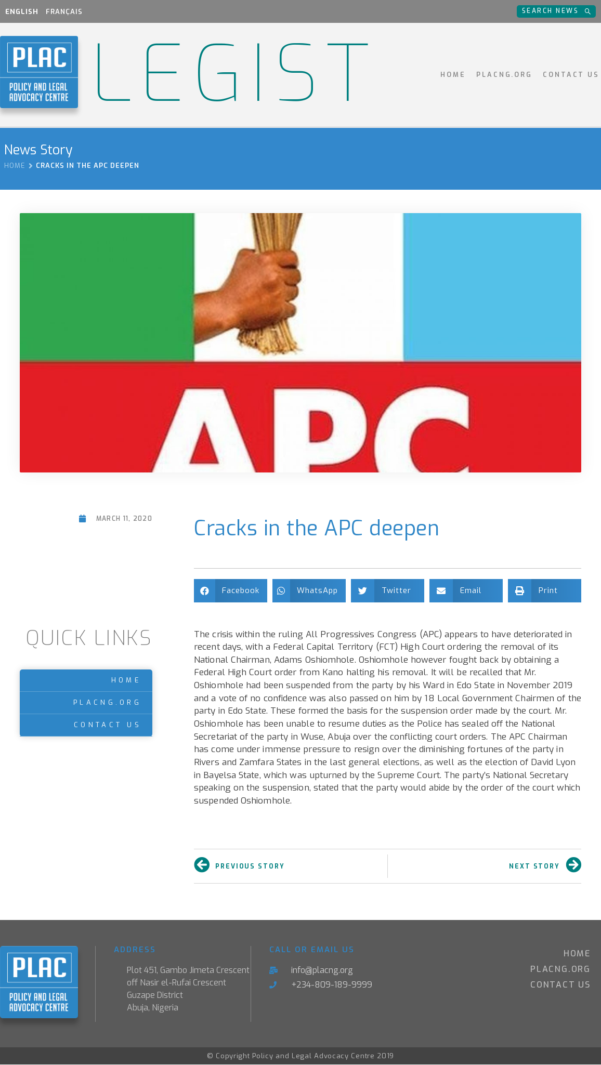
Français (64, 11)
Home (453, 74)
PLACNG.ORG (504, 74)
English (21, 11)
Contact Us (571, 74)
